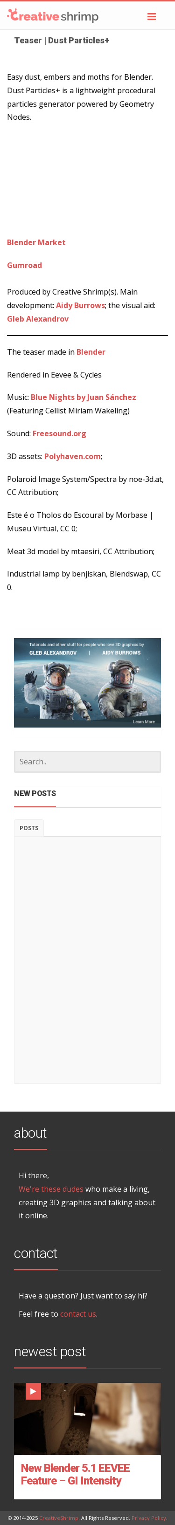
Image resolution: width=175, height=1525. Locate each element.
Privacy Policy (149, 1517)
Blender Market (36, 242)
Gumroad (24, 265)
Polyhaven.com (72, 456)
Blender (91, 352)
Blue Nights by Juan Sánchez (83, 397)
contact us (78, 1314)
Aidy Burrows (80, 305)
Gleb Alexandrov (38, 319)
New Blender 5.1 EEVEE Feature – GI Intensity (75, 1475)
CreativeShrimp (58, 1517)
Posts (29, 828)
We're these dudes (51, 1189)
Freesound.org (59, 433)
